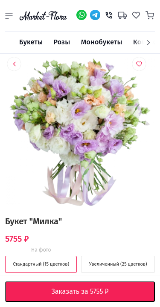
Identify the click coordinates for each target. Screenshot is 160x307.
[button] (9, 16)
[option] (80, 133)
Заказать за (86, 292)
